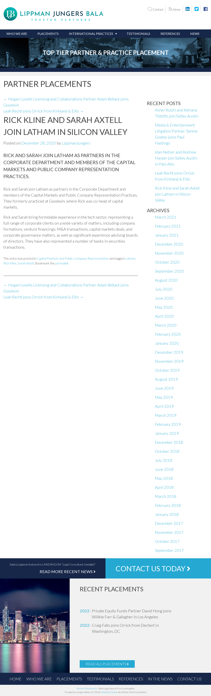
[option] (130, 614)
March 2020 (165, 325)
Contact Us (189, 678)
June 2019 (164, 388)
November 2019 (169, 361)
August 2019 (166, 379)
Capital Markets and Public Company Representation (73, 258)
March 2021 (165, 217)
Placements (48, 33)
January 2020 (167, 343)
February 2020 (168, 334)
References (170, 33)
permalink (62, 263)
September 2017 (169, 550)
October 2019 (167, 370)
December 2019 (169, 352)
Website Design (109, 692)
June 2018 (164, 469)
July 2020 (163, 289)
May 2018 (164, 478)
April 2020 (164, 316)
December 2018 (169, 442)
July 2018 (163, 460)
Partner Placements (87, 688)
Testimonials (138, 33)
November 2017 (169, 532)
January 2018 (167, 514)
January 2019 (167, 433)
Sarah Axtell (26, 263)
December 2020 (169, 244)
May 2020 (164, 307)
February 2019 (168, 424)
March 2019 (165, 415)
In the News (160, 678)
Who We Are (16, 33)
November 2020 (169, 253)
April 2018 (164, 487)
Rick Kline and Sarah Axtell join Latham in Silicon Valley (177, 194)
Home (16, 678)
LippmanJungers (76, 143)
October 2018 (167, 451)
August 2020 (166, 280)
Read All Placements (107, 664)
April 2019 (164, 406)
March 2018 (165, 496)
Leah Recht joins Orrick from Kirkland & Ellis (43, 110)
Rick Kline (10, 263)
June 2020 (164, 298)
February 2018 (168, 505)
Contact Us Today (153, 568)
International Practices (91, 33)
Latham (130, 258)
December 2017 (169, 523)
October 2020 (167, 262)
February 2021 (168, 226)
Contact (155, 9)
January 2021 (167, 235)
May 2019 (164, 397)
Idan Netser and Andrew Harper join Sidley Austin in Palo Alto (176, 158)
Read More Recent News (67, 571)
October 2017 (167, 541)
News (175, 9)
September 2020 (169, 271)
